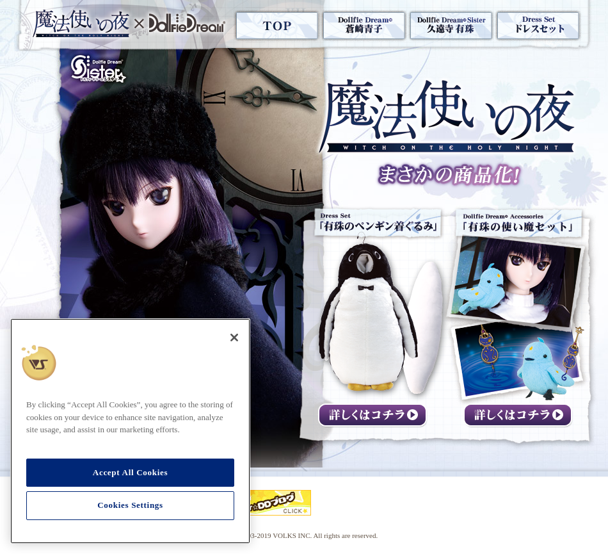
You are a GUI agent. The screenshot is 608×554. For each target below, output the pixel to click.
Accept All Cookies (130, 472)
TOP (277, 26)
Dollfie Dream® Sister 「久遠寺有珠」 (451, 26)
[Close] (234, 337)
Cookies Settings (130, 505)
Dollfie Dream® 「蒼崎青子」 (364, 26)
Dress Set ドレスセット (538, 26)
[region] (130, 431)
